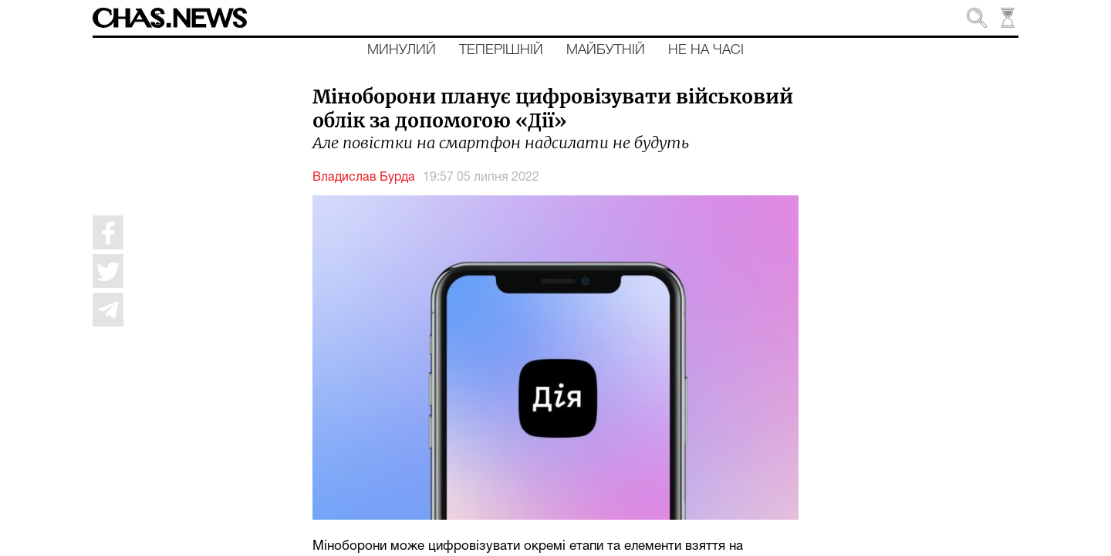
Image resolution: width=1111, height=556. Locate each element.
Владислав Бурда (363, 177)
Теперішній (501, 50)
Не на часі (706, 50)
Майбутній (605, 50)
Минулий (401, 50)
